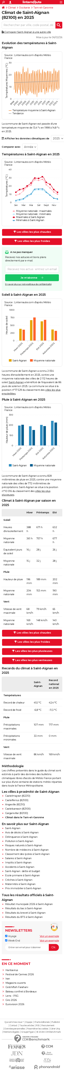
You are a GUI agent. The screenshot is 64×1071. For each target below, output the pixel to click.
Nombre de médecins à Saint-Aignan (27, 849)
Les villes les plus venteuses (32, 660)
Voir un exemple (49, 936)
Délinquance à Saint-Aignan (21, 836)
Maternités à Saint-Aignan (20, 884)
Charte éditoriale (42, 1022)
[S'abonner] (32, 947)
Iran (7, 978)
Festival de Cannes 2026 (19, 974)
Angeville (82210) (15, 804)
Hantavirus (11, 970)
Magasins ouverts (15, 982)
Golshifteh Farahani (16, 987)
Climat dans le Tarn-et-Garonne (24, 817)
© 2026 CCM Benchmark (49, 1032)
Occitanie (24, 7)
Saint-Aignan (16, 382)
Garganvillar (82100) (16, 813)
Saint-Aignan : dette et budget (22, 871)
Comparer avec (11, 146)
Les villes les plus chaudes (32, 231)
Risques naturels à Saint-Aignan (23, 845)
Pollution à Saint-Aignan (19, 841)
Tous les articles (26, 1025)
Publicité (56, 1022)
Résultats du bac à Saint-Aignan (23, 908)
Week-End (12, 940)
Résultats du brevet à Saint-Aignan (25, 912)
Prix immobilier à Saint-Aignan (23, 888)
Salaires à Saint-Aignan (18, 858)
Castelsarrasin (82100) (17, 808)
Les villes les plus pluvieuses (32, 651)
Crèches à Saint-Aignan (18, 879)
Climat (12, 7)
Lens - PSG (11, 995)
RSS (38, 1025)
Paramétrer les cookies (37, 1029)
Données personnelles (14, 1029)
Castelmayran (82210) (17, 795)
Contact (13, 1025)
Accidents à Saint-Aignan (19, 866)
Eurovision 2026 (14, 1004)
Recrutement (47, 1025)
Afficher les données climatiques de (25, 138)
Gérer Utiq (55, 1029)
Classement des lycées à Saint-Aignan (27, 854)
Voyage (11, 936)
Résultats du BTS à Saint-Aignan (24, 917)
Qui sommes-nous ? (14, 1022)
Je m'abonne (29, 277)
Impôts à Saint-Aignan (18, 862)
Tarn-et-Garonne (43, 7)
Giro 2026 (11, 1000)
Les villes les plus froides (32, 241)
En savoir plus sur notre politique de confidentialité (28, 284)
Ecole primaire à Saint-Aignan (22, 875)
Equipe (29, 1022)
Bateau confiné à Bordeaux (21, 991)
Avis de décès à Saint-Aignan (21, 832)
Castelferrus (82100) (16, 800)
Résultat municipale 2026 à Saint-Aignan (29, 904)
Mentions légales (11, 1032)
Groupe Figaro (28, 1032)
